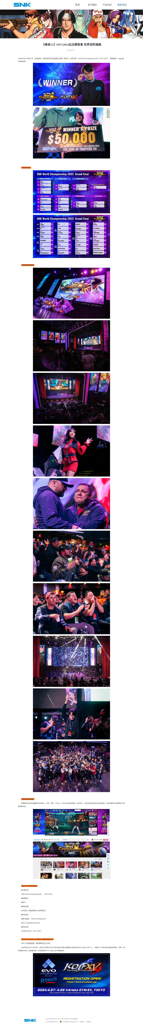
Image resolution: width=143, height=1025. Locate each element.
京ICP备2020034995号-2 (52, 1021)
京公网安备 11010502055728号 (69, 1021)
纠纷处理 (81, 1021)
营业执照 (88, 1021)
